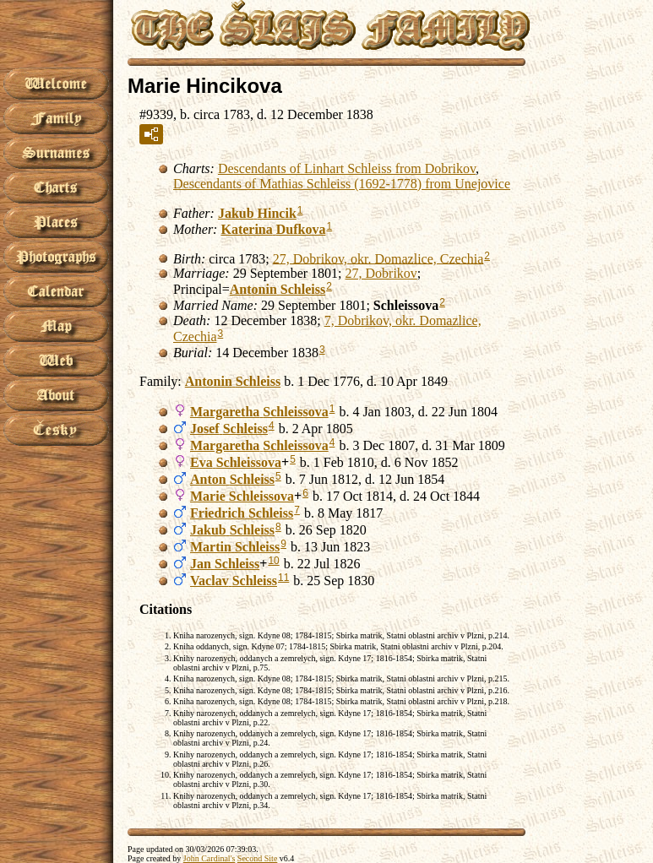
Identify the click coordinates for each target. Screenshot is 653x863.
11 (283, 577)
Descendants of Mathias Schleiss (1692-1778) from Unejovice (341, 183)
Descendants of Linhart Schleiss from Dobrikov (347, 168)
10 (273, 561)
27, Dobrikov (381, 273)
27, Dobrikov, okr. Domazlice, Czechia (378, 258)
